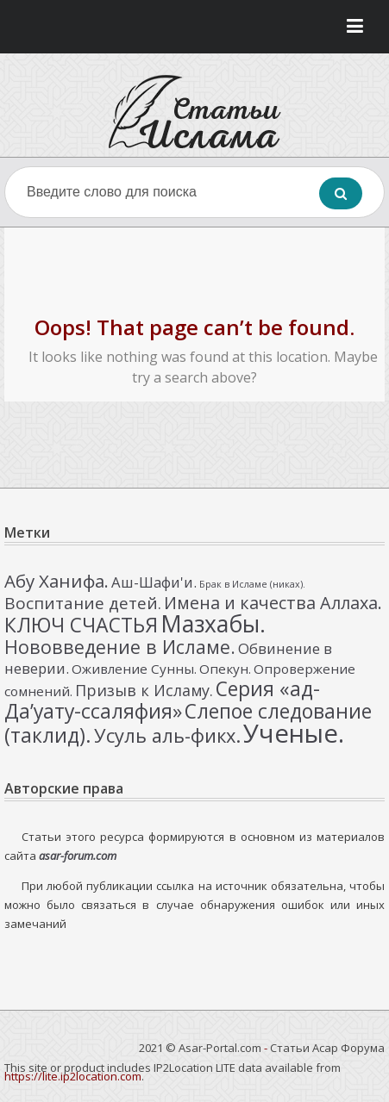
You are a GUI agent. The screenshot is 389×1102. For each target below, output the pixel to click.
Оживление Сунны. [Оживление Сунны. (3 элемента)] (134, 668)
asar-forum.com (77, 855)
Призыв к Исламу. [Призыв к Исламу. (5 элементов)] (144, 690)
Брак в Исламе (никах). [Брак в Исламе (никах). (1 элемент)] (252, 584)
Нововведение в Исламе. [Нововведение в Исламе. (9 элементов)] (119, 646)
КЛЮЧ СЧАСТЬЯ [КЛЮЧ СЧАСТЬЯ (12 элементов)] (81, 624)
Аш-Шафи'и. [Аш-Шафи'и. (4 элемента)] (154, 582)
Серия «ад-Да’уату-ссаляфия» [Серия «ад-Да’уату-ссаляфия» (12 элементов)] (162, 700)
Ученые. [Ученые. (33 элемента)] (293, 733)
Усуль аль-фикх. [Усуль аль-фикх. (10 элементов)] (167, 735)
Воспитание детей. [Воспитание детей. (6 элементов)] (82, 603)
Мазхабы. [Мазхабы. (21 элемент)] (213, 623)
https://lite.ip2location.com (72, 1076)
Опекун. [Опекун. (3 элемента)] (225, 668)
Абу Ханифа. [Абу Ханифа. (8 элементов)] (56, 581)
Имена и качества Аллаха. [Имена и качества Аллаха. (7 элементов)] (273, 602)
